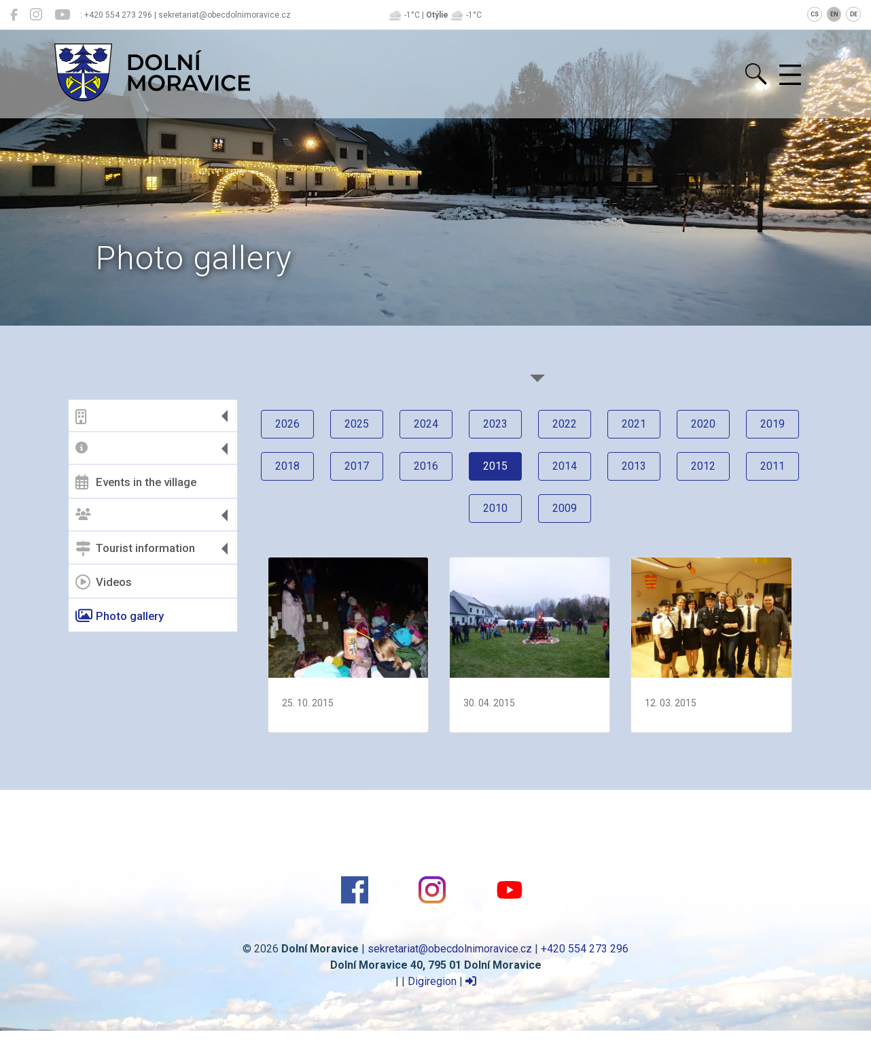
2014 (564, 466)
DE (853, 14)
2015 (495, 466)
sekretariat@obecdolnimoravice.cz (450, 948)
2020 (703, 423)
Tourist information (135, 548)
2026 (287, 423)
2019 (772, 423)
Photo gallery (119, 615)
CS (815, 14)
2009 (564, 508)
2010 (495, 508)
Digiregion (432, 981)
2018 (287, 466)
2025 (356, 423)
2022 (564, 423)
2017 (356, 466)
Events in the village (135, 482)
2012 (703, 466)
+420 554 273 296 (584, 948)
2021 (634, 423)
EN (834, 14)
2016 (426, 466)
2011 (772, 466)
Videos (103, 581)
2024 (426, 423)
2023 (495, 423)
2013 (634, 466)
